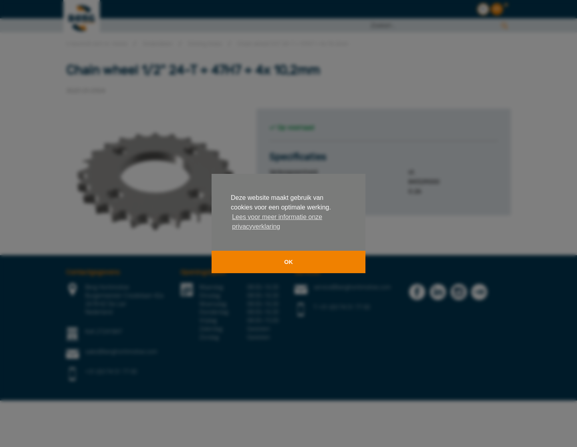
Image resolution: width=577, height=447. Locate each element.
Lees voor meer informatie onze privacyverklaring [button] (277, 221)
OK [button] (288, 262)
